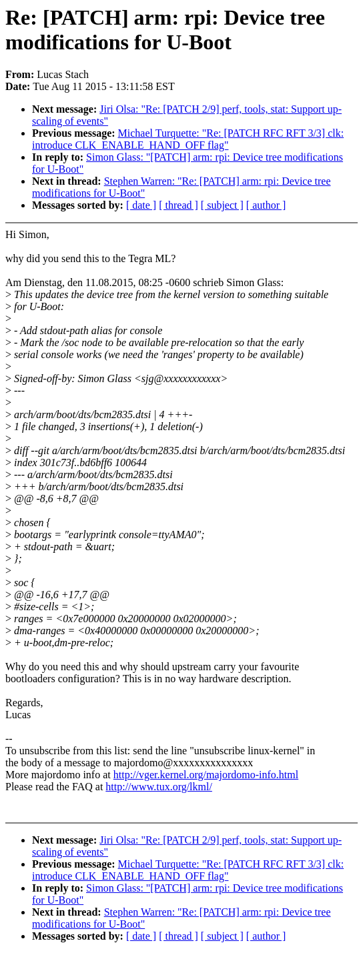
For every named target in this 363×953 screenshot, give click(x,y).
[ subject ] (222, 205)
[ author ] (266, 205)
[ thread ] (178, 205)
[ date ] (141, 205)
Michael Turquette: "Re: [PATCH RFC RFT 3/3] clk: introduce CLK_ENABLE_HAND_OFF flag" (188, 139)
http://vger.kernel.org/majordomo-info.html (205, 774)
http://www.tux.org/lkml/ (158, 786)
